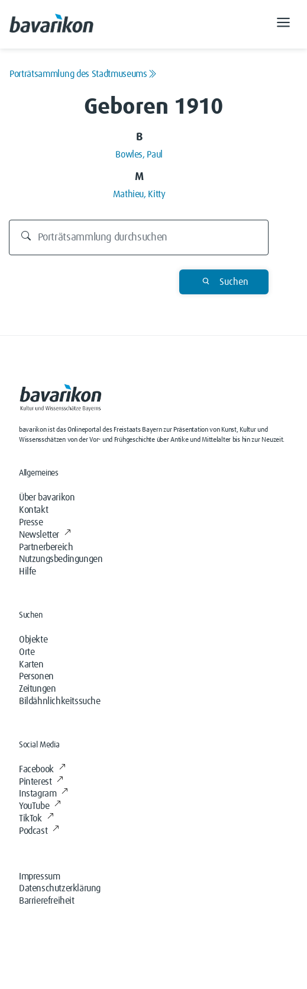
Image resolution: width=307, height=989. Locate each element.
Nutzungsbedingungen (60, 559)
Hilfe (27, 571)
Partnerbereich (46, 547)
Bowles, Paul (139, 154)
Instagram (43, 793)
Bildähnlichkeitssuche (60, 701)
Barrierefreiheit (47, 900)
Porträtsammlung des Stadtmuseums (82, 74)
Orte (26, 652)
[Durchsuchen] (139, 237)
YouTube (40, 806)
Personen (36, 676)
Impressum (39, 876)
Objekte (33, 639)
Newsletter (45, 535)
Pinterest (41, 782)
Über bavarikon (47, 497)
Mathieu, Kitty (139, 194)
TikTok (36, 818)
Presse (31, 522)
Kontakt (33, 510)
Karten (31, 664)
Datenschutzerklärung (60, 888)
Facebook (42, 769)
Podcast (39, 831)
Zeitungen (37, 688)
